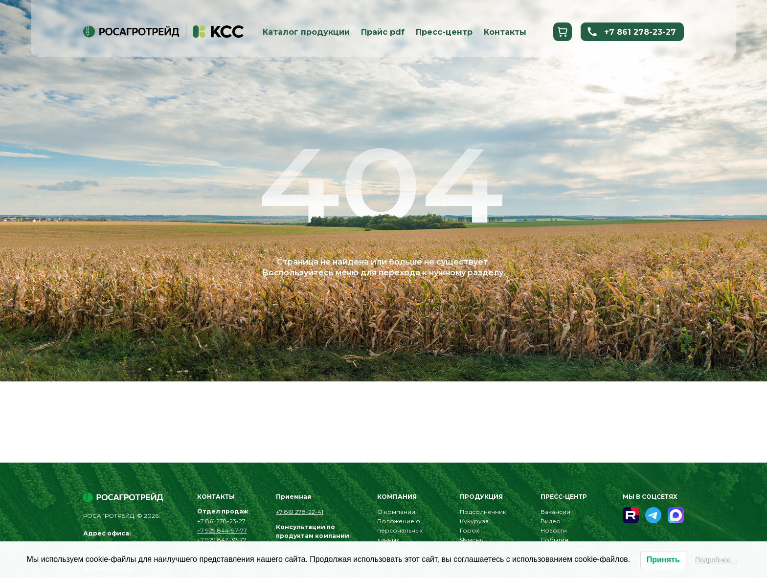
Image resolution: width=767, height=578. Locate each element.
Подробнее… (716, 560)
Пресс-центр (444, 32)
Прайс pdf (383, 32)
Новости (554, 530)
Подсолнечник (483, 511)
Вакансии (555, 511)
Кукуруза (474, 521)
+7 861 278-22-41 (299, 511)
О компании (396, 511)
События (554, 539)
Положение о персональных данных (400, 530)
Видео (551, 521)
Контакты (505, 32)
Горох (469, 530)
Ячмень (471, 539)
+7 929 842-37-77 (222, 539)
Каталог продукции (306, 32)
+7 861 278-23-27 (631, 32)
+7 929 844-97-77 (222, 530)
